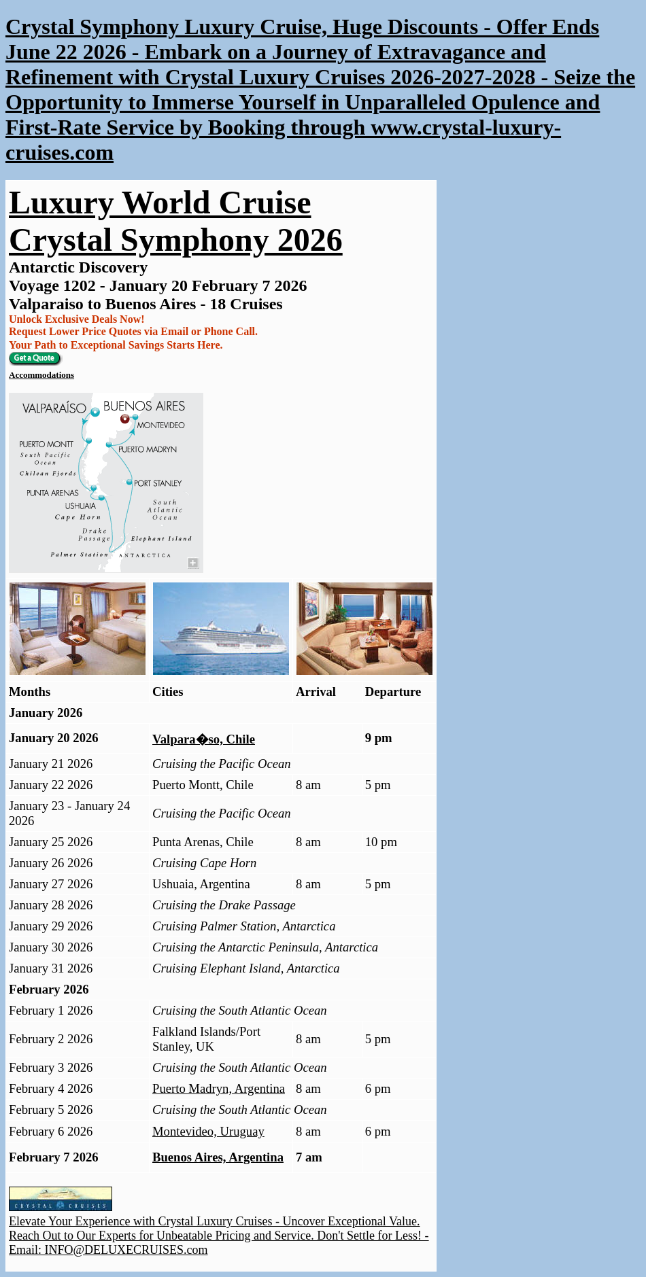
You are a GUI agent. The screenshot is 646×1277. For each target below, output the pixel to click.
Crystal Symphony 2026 (176, 240)
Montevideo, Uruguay (208, 1131)
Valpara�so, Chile (203, 739)
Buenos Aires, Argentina (218, 1157)
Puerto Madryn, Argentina (218, 1088)
